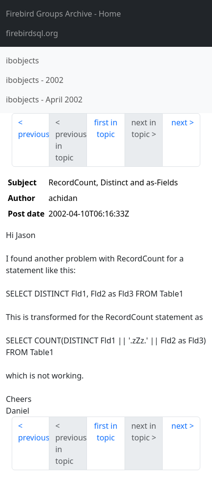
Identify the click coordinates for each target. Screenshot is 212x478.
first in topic (106, 128)
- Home (63, 13)
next (179, 122)
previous (33, 134)
